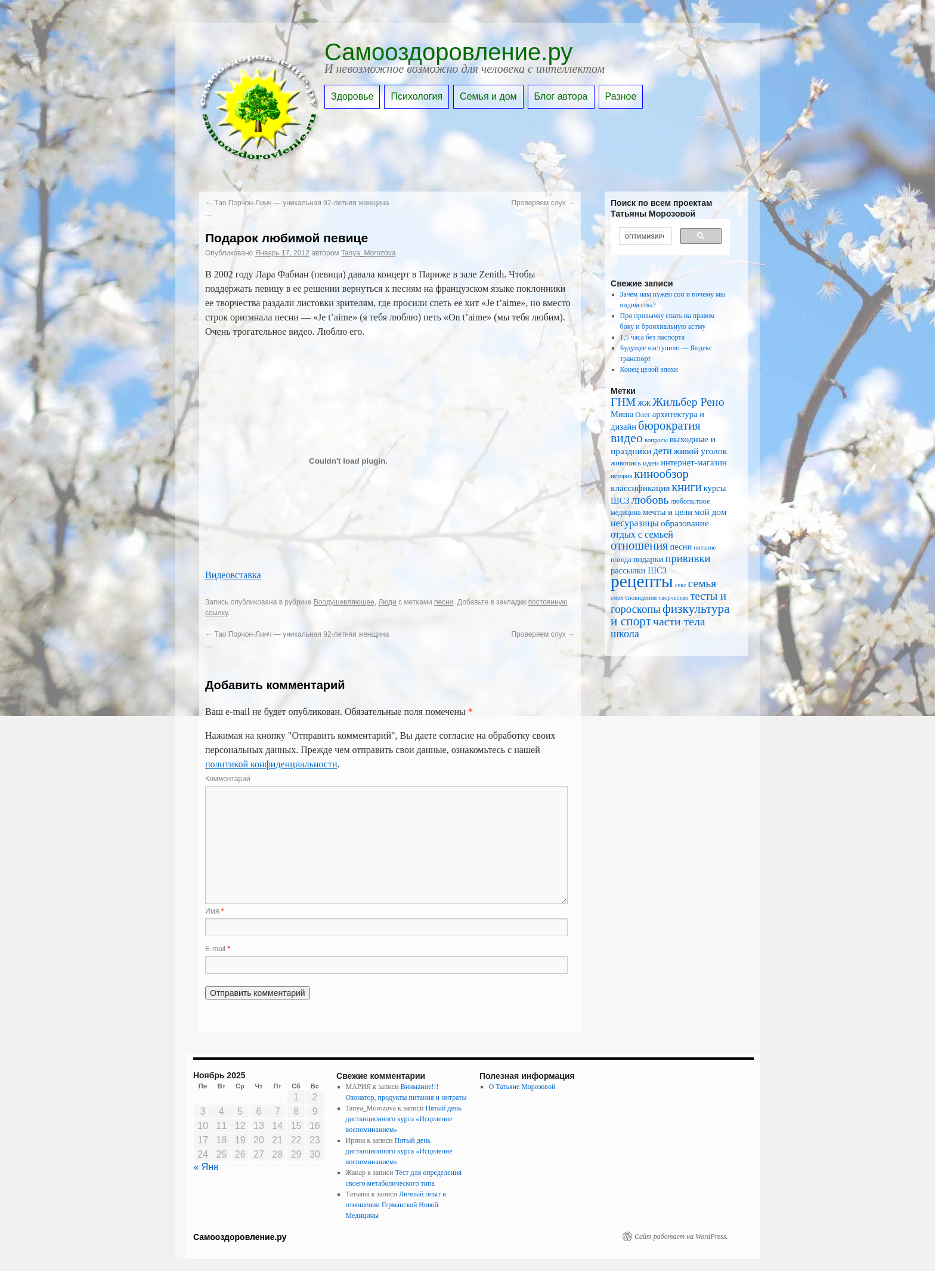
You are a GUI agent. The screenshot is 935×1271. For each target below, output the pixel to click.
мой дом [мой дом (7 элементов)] (710, 512)
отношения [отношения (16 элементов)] (639, 545)
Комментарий (227, 779)
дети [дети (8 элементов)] (662, 451)
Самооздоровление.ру (448, 52)
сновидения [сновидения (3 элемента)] (641, 597)
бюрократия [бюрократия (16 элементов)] (669, 425)
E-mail (217, 949)
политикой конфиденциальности (271, 764)
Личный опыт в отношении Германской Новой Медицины (396, 1205)
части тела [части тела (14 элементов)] (679, 621)
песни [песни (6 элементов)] (681, 546)
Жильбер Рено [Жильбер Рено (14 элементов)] (688, 401)
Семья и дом (488, 96)
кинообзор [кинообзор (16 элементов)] (661, 473)
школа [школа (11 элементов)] (625, 634)
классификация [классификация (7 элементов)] (640, 488)
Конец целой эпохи (649, 369)
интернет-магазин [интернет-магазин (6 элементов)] (694, 462)
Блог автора (561, 96)
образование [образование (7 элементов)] (685, 523)
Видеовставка (233, 575)
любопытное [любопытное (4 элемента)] (690, 501)
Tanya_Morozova (368, 253)
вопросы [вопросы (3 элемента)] (656, 440)
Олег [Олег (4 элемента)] (642, 415)
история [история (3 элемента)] (621, 476)
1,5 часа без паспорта (652, 337)
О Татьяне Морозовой (522, 1086)
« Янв (206, 1167)
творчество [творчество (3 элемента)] (673, 597)
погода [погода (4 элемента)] (621, 560)
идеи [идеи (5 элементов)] (651, 462)
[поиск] (644, 236)
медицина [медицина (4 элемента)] (626, 512)
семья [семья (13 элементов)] (702, 583)
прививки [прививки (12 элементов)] (688, 558)
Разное (621, 96)
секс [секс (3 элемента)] (680, 585)
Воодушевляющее (344, 602)
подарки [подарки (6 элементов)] (648, 559)
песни (444, 602)
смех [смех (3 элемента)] (617, 597)
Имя (214, 911)
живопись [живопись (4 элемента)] (626, 463)
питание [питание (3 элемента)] (704, 547)
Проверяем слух (543, 203)
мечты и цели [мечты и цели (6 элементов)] (667, 512)
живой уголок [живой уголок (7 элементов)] (700, 451)
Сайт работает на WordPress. (681, 1236)
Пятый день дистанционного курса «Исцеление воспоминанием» (404, 1119)
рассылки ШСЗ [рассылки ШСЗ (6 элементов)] (639, 570)
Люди (387, 602)
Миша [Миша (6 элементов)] (622, 414)
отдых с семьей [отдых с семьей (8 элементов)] (642, 534)
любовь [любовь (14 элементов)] (650, 499)
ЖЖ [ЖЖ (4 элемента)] (644, 403)
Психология (416, 96)
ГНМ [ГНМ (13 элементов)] (623, 402)
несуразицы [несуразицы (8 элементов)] (635, 523)
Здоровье (352, 96)
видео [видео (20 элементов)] (627, 437)
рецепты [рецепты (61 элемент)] (642, 581)
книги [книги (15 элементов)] (687, 486)
